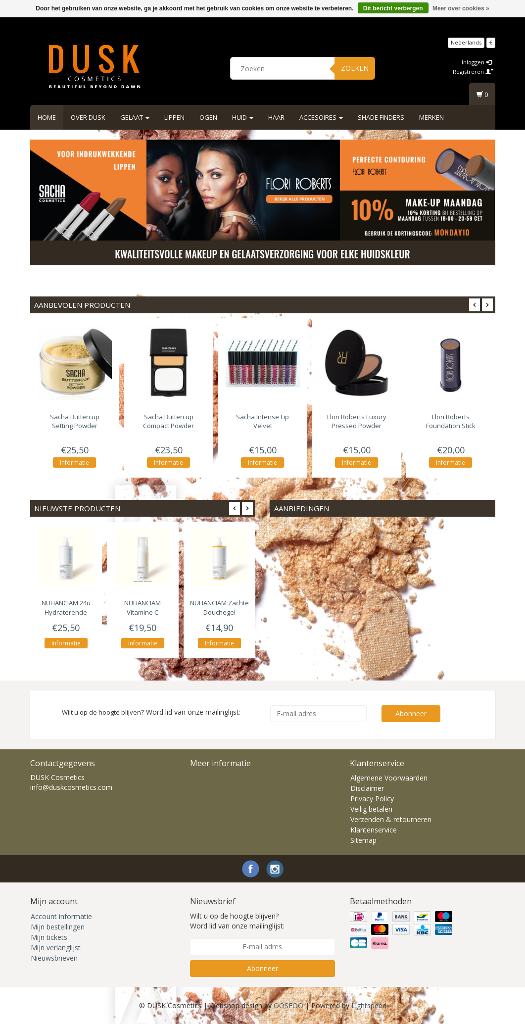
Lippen (174, 117)
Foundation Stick (451, 421)
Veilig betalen (371, 809)
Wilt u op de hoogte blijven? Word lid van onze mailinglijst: (237, 920)
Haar (276, 117)
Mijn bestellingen (58, 926)
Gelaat (134, 117)
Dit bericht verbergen (393, 8)
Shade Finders (381, 117)
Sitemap (363, 840)
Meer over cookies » (460, 8)
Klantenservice (373, 829)
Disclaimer (367, 788)
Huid (242, 117)
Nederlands (466, 42)
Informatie (74, 462)
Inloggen (477, 62)
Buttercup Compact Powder (168, 421)
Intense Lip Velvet (262, 421)
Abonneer (411, 713)
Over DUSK (88, 117)
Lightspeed (368, 1005)
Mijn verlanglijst (56, 947)
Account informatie (61, 916)
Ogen (208, 117)
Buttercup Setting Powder (74, 421)
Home (47, 117)
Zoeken (355, 68)
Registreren (473, 71)
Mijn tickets (49, 937)
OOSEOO (288, 1005)
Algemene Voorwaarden (389, 777)
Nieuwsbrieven (54, 958)
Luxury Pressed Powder (356, 421)
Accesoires (321, 117)
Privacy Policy (372, 798)
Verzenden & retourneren (390, 819)
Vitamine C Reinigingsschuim (143, 612)
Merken (431, 117)
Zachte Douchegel (219, 607)
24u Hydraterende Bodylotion (66, 612)
